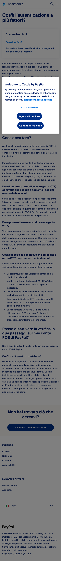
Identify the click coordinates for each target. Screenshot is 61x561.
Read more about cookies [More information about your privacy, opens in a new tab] (38, 99)
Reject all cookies (29, 116)
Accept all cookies (30, 125)
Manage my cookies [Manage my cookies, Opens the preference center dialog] (29, 107)
